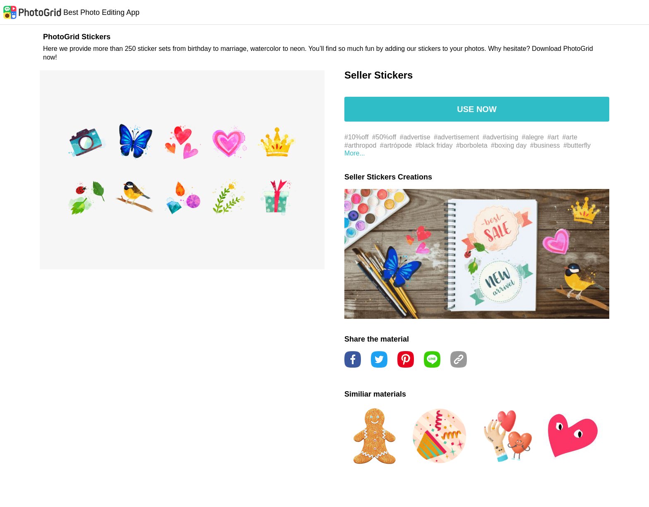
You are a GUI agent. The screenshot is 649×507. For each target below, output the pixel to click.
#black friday (434, 145)
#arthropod (360, 145)
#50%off (384, 137)
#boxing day (508, 145)
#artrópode (396, 145)
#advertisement (456, 137)
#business (545, 145)
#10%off (356, 137)
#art (553, 137)
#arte (569, 137)
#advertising (500, 137)
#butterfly (577, 145)
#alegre (533, 137)
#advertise (415, 137)
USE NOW (477, 109)
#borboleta (472, 145)
